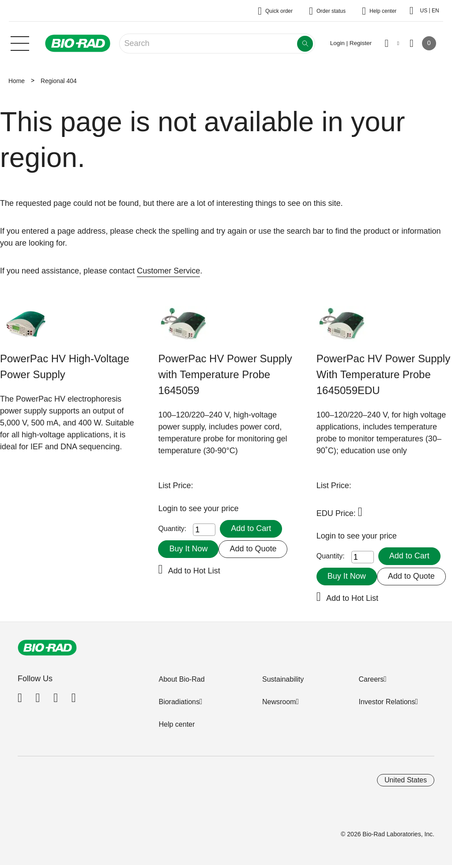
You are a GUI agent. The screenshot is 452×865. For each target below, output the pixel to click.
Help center (176, 724)
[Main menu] (20, 42)
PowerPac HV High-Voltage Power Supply (64, 366)
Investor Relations (386, 702)
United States (405, 780)
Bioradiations (179, 702)
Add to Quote (253, 548)
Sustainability (283, 679)
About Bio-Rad (181, 679)
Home (16, 80)
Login (169, 508)
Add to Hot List (194, 570)
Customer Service (168, 270)
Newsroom (279, 702)
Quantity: (172, 528)
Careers (371, 679)
